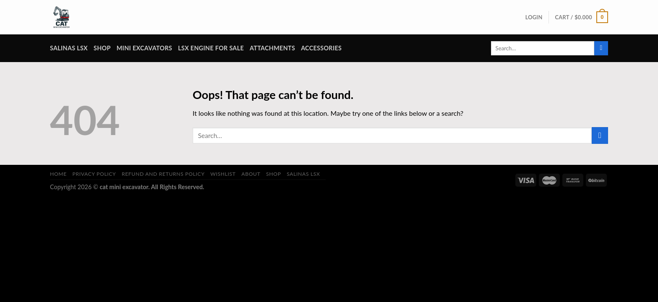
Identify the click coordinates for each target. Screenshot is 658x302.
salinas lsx (69, 48)
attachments (272, 48)
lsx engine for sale (211, 48)
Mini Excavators (144, 48)
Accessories (321, 48)
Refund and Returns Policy (163, 174)
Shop (102, 48)
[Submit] (601, 48)
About (250, 174)
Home (58, 174)
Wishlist (223, 174)
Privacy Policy (94, 174)
